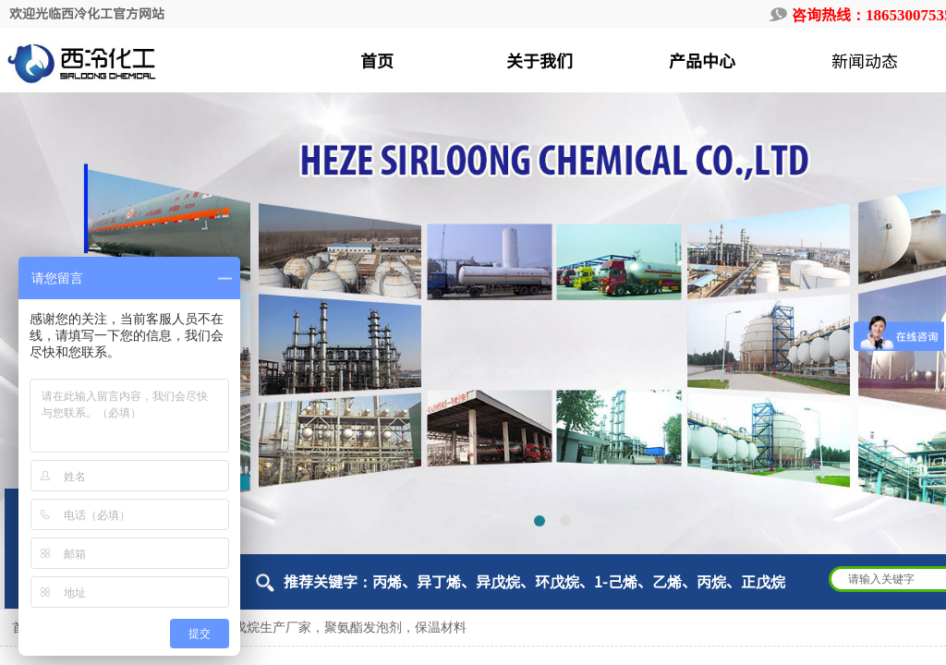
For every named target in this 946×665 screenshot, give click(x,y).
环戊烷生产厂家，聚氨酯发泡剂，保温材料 (344, 628)
